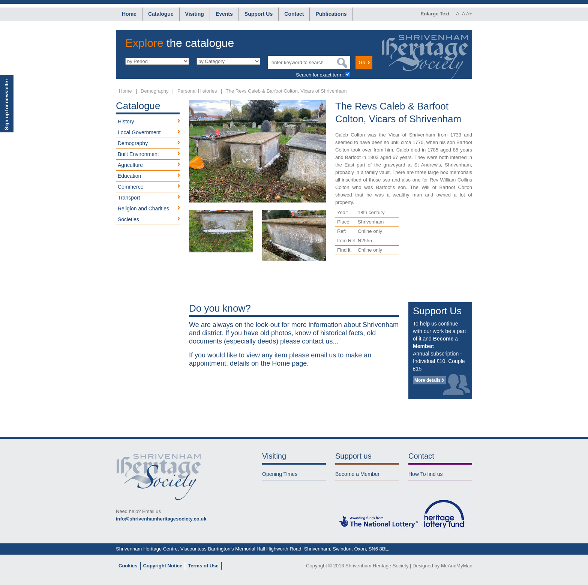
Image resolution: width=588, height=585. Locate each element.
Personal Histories (197, 91)
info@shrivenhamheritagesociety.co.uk (161, 519)
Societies (128, 219)
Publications (330, 14)
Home (129, 14)
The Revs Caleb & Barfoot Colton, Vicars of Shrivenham (286, 91)
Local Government (139, 132)
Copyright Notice (163, 565)
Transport (129, 198)
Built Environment (138, 154)
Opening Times (279, 474)
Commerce (130, 187)
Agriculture (130, 165)
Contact (294, 14)
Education (129, 176)
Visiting (194, 14)
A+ (469, 13)
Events (224, 14)
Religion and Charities (143, 209)
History (126, 121)
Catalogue (161, 14)
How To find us (425, 474)
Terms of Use (203, 565)
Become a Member (357, 474)
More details (427, 380)
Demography (154, 91)
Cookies (128, 565)
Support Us (258, 14)
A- (458, 13)
